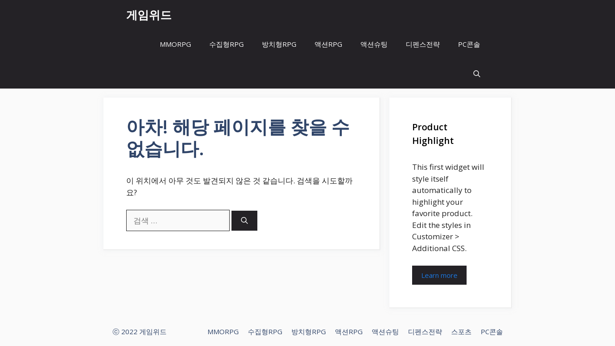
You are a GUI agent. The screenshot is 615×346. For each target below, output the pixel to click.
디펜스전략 (423, 44)
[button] (476, 74)
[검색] (244, 221)
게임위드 (149, 14)
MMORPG (175, 44)
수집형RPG (226, 44)
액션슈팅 (374, 44)
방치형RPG (279, 44)
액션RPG (328, 44)
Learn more (439, 275)
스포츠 (461, 331)
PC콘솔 (469, 44)
